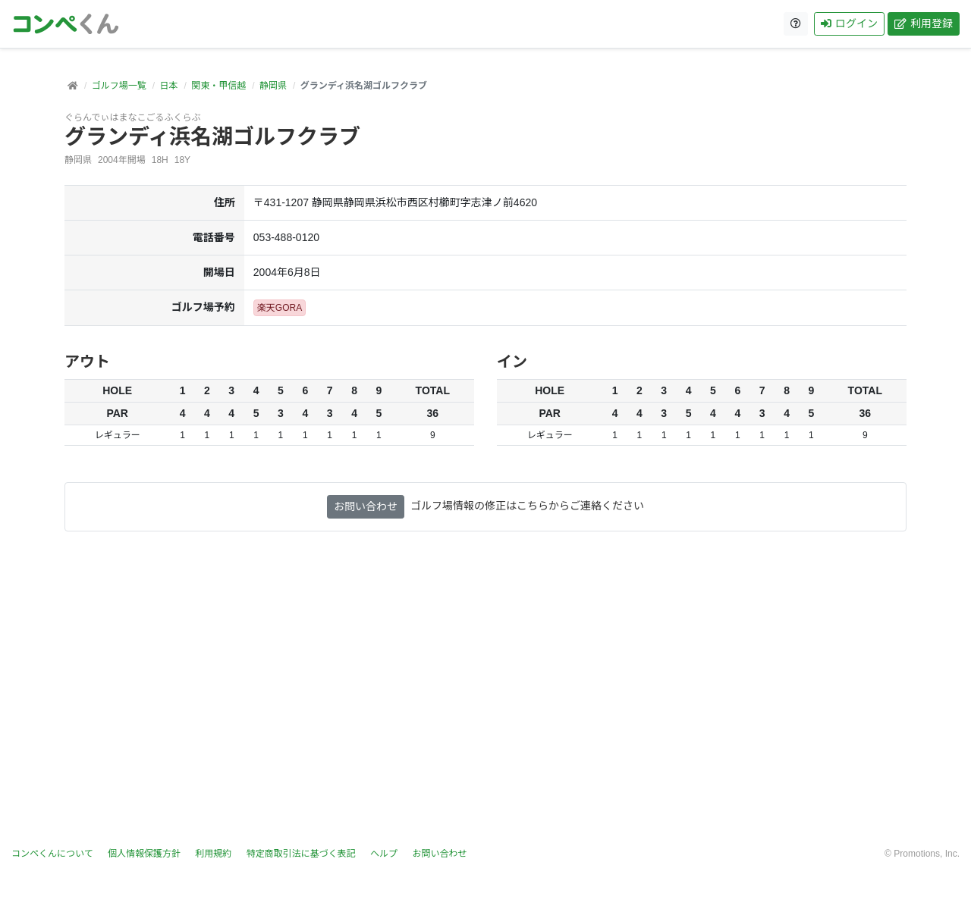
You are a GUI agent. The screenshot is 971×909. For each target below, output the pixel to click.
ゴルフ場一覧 (119, 85)
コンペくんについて (52, 853)
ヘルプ (384, 853)
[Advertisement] (485, 698)
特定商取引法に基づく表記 (301, 853)
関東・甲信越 (218, 85)
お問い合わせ (366, 506)
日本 (168, 85)
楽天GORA (279, 307)
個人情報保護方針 (144, 853)
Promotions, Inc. (927, 853)
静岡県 (273, 85)
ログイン (849, 23)
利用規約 (213, 853)
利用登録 (923, 23)
